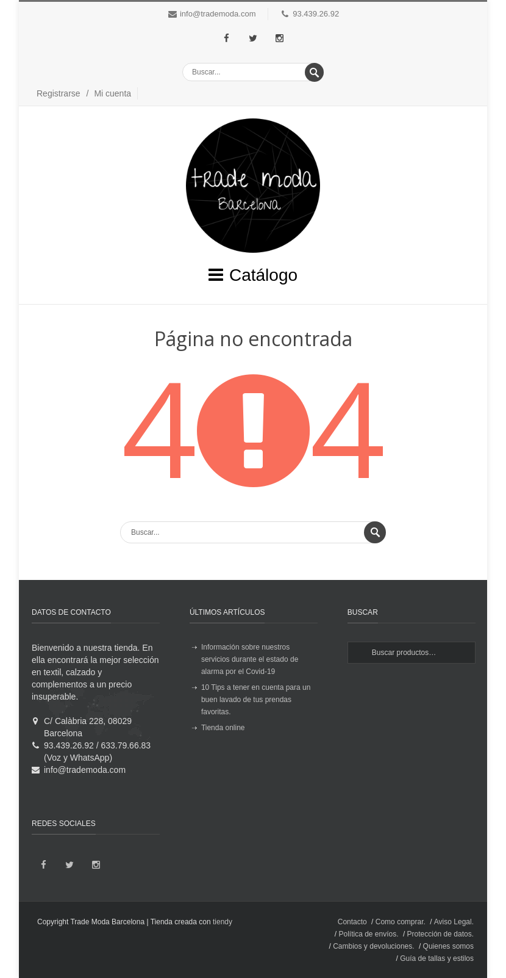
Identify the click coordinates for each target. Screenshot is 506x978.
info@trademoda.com (217, 13)
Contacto (352, 922)
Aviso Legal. (454, 922)
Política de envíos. (369, 934)
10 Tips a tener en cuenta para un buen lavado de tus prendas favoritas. (255, 699)
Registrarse (58, 93)
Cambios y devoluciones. (373, 946)
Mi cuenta (112, 93)
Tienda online (223, 727)
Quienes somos (448, 946)
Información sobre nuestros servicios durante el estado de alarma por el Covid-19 (249, 659)
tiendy (222, 922)
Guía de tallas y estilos (437, 958)
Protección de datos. (440, 934)
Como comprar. (401, 922)
